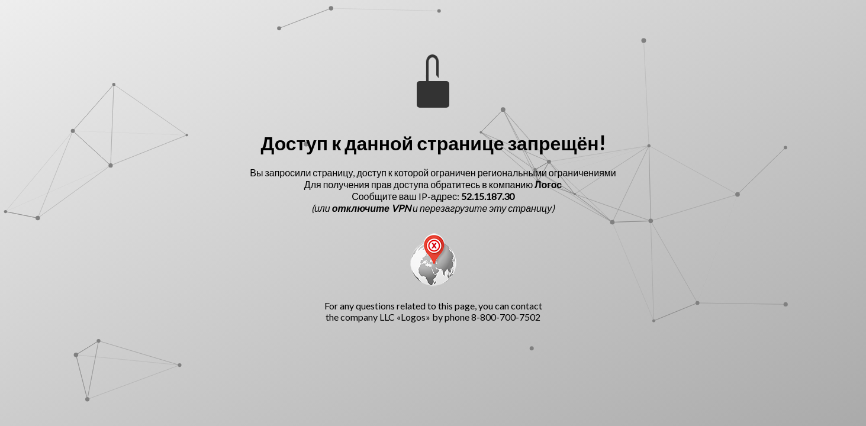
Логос (548, 184)
